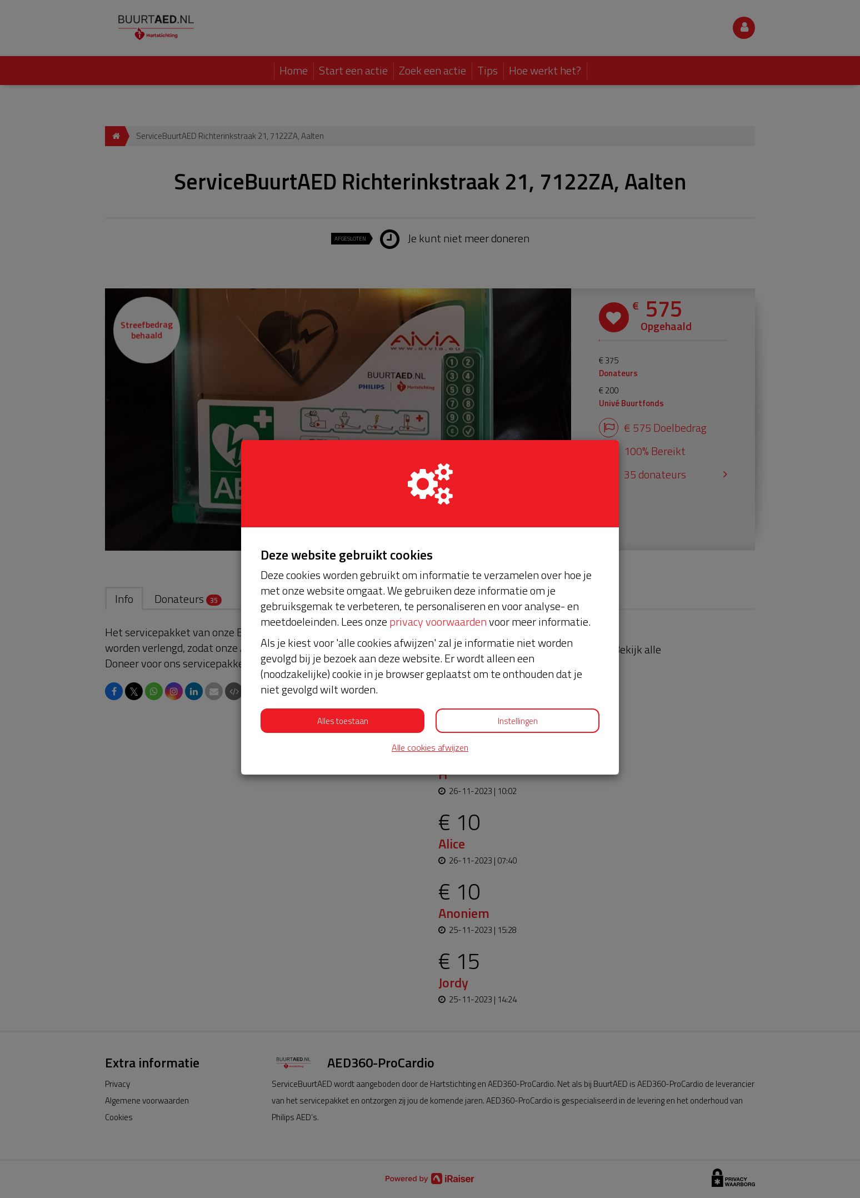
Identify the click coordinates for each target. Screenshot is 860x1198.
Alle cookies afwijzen (430, 747)
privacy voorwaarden (438, 621)
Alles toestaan (342, 721)
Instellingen (518, 721)
